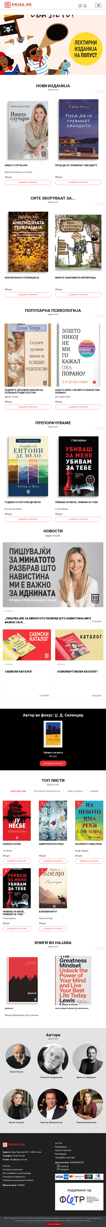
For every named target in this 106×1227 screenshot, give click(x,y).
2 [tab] (104, 18)
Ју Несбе (7, 851)
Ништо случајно (16, 165)
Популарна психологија (47, 791)
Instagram (64, 1169)
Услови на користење (13, 1169)
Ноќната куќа (12, 844)
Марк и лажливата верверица (75, 277)
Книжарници (61, 1147)
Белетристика (18, 791)
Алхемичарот (48, 911)
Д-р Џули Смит (63, 397)
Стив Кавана (61, 509)
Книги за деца (75, 791)
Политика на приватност (14, 1177)
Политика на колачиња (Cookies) (18, 1180)
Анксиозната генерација (22, 277)
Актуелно (9, 611)
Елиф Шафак (82, 851)
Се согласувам (54, 1224)
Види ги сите (53, 784)
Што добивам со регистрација (17, 1173)
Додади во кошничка (27, 182)
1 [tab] (100, 18)
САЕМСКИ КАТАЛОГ (18, 671)
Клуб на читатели (63, 1150)
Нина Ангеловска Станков (18, 172)
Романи (94, 791)
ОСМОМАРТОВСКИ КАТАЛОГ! (77, 671)
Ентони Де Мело (13, 509)
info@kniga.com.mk (18, 1159)
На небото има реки (88, 844)
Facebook (64, 1166)
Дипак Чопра (11, 397)
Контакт (6, 1166)
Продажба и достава (65, 1157)
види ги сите (53, 90)
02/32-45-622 (19, 1156)
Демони (9, 1008)
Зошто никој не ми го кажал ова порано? (77, 391)
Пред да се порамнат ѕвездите (76, 165)
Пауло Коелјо (46, 918)
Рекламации (60, 1154)
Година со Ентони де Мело (23, 502)
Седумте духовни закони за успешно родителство (24, 391)
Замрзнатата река (51, 844)
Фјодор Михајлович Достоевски (21, 1015)
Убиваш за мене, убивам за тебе (76, 502)
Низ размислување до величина (71, 1008)
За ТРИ (58, 1143)
